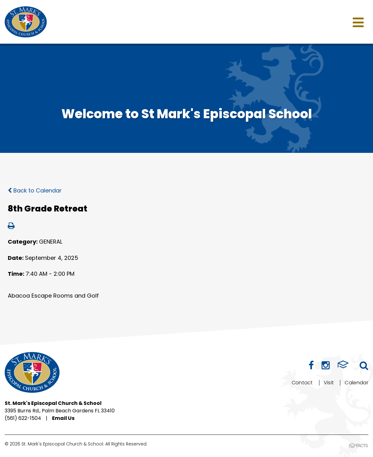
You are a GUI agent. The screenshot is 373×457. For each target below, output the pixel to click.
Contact (302, 382)
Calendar (356, 382)
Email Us (63, 418)
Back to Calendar (35, 190)
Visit (329, 382)
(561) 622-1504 (23, 418)
